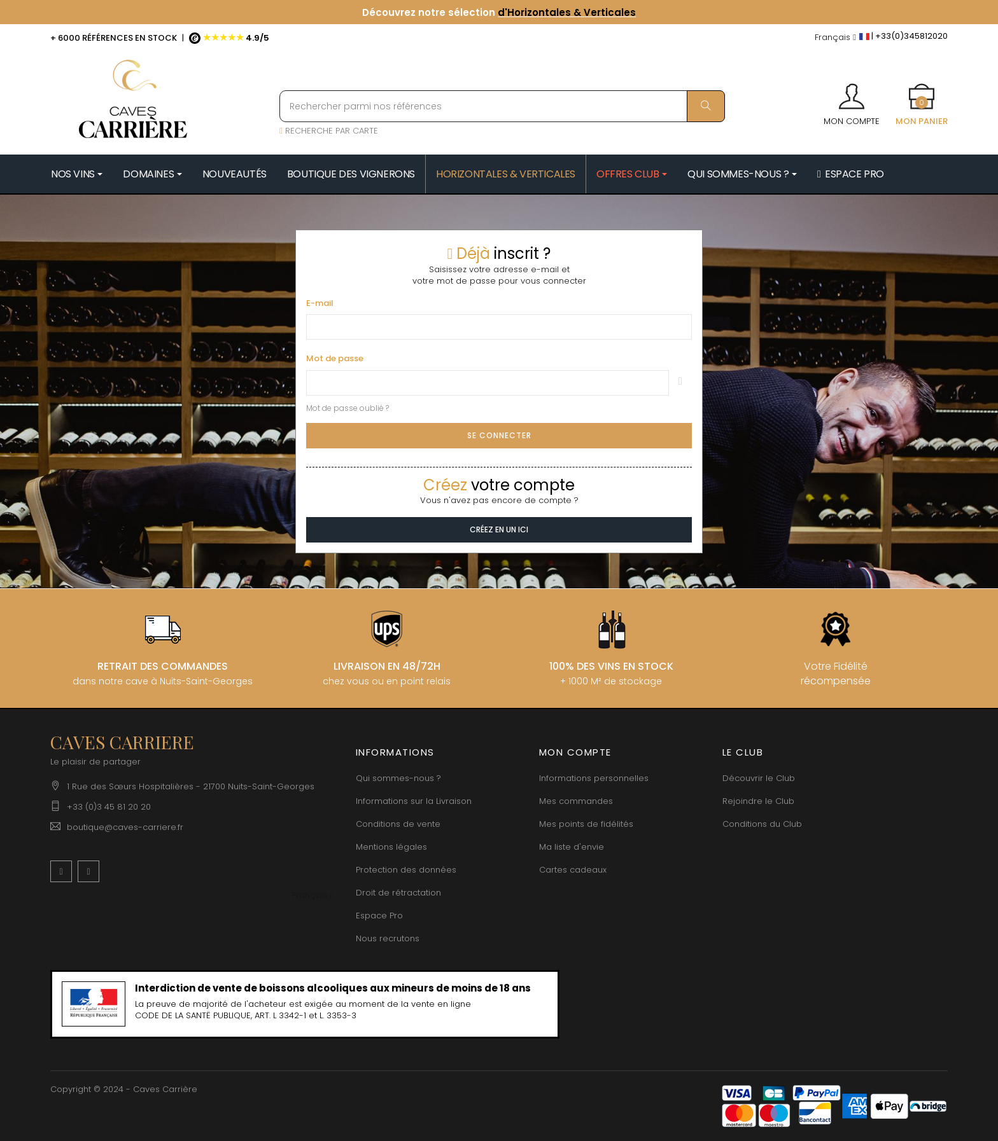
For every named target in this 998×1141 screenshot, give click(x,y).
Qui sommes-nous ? (398, 778)
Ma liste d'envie (571, 847)
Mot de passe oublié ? (347, 408)
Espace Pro (379, 915)
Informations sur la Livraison (414, 801)
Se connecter (499, 435)
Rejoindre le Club (758, 801)
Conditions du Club (762, 824)
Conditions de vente (398, 824)
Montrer (680, 383)
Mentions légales (391, 847)
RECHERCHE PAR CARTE (328, 131)
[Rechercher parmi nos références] (502, 106)
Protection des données (406, 870)
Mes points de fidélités (586, 824)
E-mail (320, 303)
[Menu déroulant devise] (835, 38)
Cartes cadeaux (573, 870)
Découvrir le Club (758, 778)
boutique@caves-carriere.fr (125, 827)
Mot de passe (334, 358)
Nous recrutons (387, 938)
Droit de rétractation (398, 893)
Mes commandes (576, 801)
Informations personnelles (594, 778)
